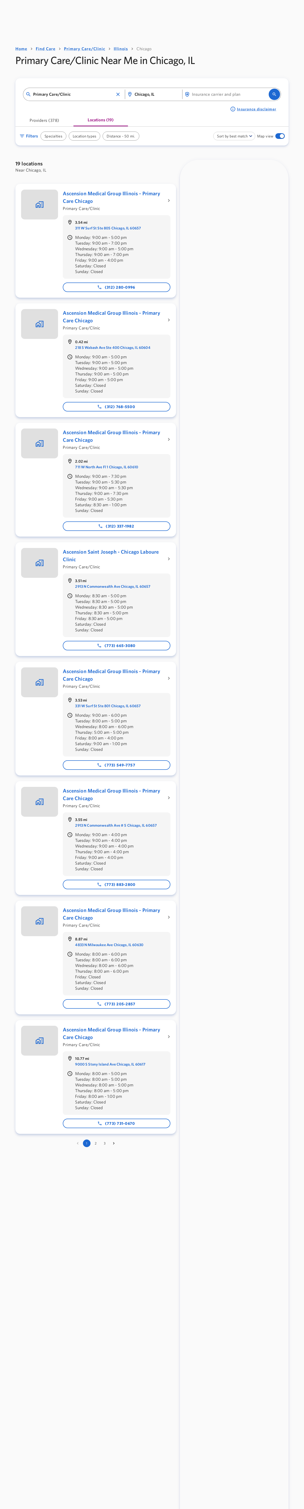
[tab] (44, 122)
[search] (274, 94)
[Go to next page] (114, 1143)
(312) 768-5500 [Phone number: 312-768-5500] (116, 406)
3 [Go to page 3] (104, 1143)
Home (21, 48)
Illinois (121, 48)
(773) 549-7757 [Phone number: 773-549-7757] (116, 765)
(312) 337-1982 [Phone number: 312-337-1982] (116, 526)
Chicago (144, 48)
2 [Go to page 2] (95, 1143)
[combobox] (73, 94)
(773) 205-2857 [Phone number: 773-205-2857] (116, 1004)
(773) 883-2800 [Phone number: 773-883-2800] (116, 884)
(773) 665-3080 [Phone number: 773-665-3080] (116, 645)
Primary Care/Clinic (84, 48)
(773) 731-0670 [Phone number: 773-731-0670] (116, 1123)
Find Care (45, 48)
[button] (118, 94)
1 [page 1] (86, 1143)
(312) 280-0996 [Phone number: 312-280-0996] (116, 287)
